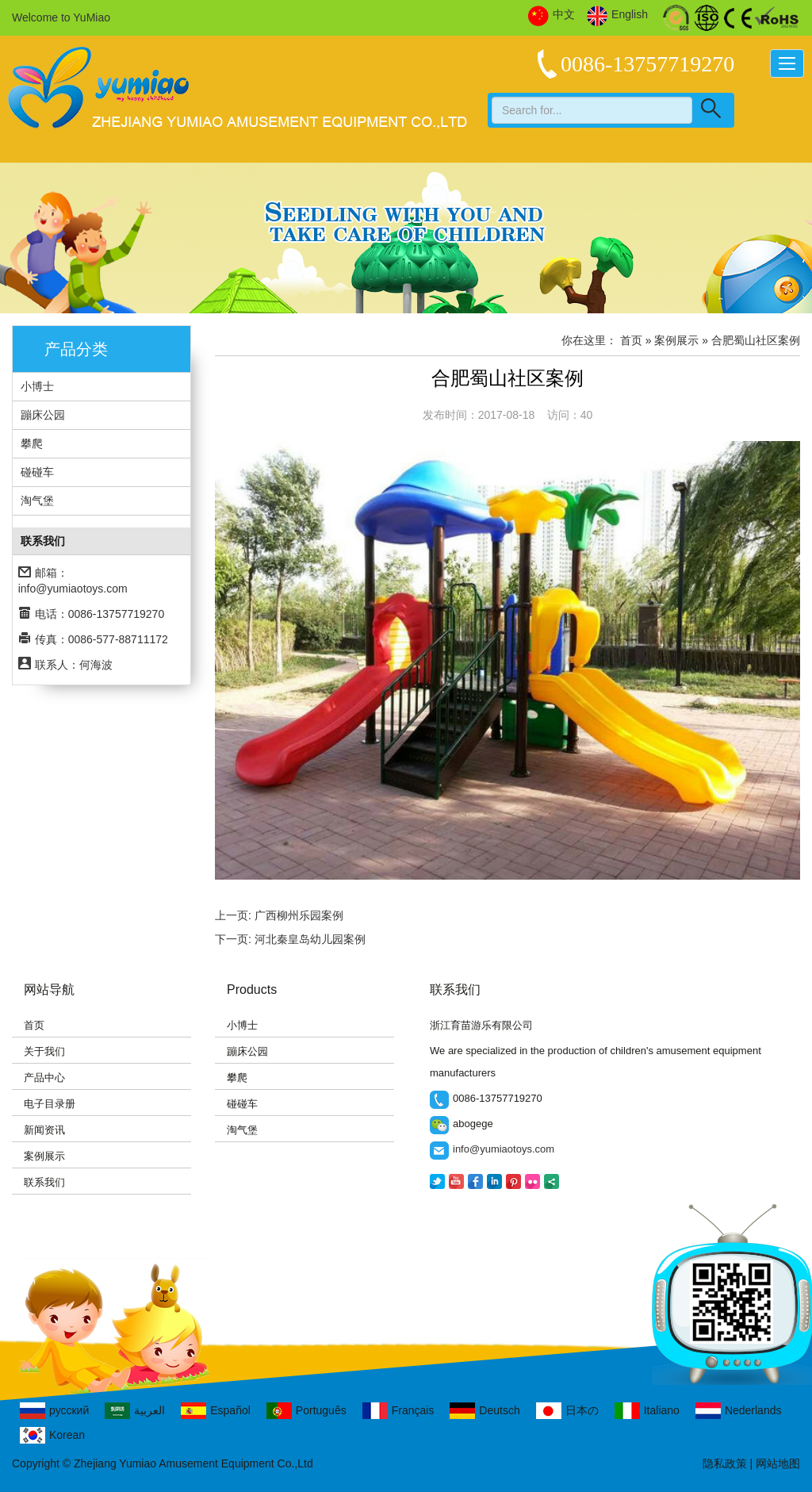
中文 (551, 15)
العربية (135, 1410)
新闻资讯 (44, 1130)
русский (54, 1410)
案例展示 (44, 1156)
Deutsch (484, 1410)
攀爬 (32, 443)
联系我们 (44, 1182)
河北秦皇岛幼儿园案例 (310, 939)
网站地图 (778, 1463)
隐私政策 (725, 1463)
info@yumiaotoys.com (73, 588)
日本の (567, 1410)
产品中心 (44, 1078)
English (617, 15)
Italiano (647, 1410)
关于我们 (44, 1051)
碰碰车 (37, 472)
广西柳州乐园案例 (299, 915)
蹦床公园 (43, 414)
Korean (52, 1435)
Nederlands (738, 1410)
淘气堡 (37, 500)
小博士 (37, 386)
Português (306, 1410)
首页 (631, 340)
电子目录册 (49, 1104)
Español (216, 1410)
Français (398, 1410)
